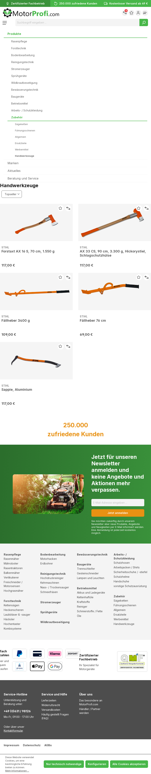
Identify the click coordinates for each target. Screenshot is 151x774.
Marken (13, 163)
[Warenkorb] (145, 13)
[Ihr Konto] (138, 13)
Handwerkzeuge (24, 156)
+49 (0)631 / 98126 (17, 711)
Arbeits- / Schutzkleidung (26, 110)
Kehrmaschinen (49, 582)
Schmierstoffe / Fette (90, 611)
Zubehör (17, 117)
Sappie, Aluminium (16, 389)
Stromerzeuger (20, 69)
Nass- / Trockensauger (54, 587)
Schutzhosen (122, 562)
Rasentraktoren (13, 568)
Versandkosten (50, 709)
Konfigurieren (97, 764)
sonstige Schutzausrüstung (130, 586)
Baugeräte (17, 96)
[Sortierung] (11, 194)
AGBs (48, 745)
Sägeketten (21, 124)
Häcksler (9, 619)
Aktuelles (14, 171)
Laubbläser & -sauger (17, 614)
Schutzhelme (122, 576)
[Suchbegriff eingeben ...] (77, 22)
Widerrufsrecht (50, 705)
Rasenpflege (19, 41)
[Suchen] (143, 22)
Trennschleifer (86, 568)
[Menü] (4, 22)
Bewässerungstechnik (24, 89)
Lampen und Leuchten (90, 578)
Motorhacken (48, 558)
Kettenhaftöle (85, 597)
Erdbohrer (46, 563)
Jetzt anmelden (117, 512)
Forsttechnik (18, 48)
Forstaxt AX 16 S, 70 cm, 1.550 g (28, 251)
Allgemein (20, 136)
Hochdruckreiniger (52, 578)
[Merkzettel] (132, 13)
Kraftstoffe (83, 601)
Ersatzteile (21, 143)
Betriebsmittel (19, 103)
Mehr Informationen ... (17, 770)
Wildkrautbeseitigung (24, 82)
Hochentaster (12, 623)
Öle (79, 615)
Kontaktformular (13, 730)
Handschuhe (121, 581)
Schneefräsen (49, 592)
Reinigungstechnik (22, 62)
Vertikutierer (11, 577)
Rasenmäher (11, 558)
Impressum (11, 745)
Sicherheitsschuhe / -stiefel (130, 572)
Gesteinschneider (88, 573)
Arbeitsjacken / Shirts (127, 567)
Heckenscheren (14, 609)
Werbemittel (21, 149)
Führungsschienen (25, 130)
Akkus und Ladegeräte (91, 592)
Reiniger (82, 606)
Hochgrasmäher (13, 590)
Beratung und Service (22, 178)
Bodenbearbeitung (23, 55)
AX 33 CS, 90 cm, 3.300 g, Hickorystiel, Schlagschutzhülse (113, 253)
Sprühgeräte (19, 75)
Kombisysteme (12, 628)
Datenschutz (32, 745)
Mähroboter (11, 563)
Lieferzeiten (48, 700)
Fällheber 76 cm (93, 320)
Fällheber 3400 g (15, 320)
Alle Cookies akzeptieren (129, 764)
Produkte (14, 34)
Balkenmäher (12, 572)
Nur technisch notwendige (63, 764)
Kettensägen (11, 605)
